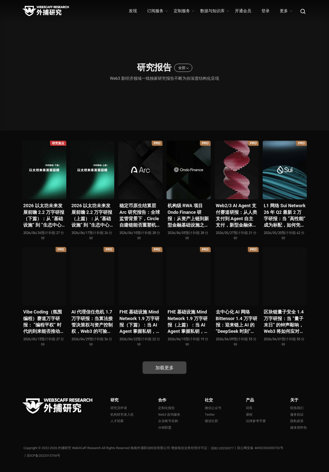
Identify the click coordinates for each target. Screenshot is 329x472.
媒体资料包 (298, 427)
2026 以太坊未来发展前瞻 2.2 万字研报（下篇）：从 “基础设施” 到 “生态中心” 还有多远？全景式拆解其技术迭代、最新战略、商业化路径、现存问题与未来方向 (44, 215)
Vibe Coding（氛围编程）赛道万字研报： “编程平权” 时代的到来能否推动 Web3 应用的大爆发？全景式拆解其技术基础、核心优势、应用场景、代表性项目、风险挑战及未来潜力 (44, 321)
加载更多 (164, 367)
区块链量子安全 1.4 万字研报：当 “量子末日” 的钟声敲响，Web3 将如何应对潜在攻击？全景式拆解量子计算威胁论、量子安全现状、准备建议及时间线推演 (284, 321)
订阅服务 (157, 10)
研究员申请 (118, 408)
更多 (286, 10)
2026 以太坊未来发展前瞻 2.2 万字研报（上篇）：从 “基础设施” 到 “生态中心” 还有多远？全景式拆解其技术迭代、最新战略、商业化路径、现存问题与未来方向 (92, 215)
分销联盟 (164, 427)
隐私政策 (296, 421)
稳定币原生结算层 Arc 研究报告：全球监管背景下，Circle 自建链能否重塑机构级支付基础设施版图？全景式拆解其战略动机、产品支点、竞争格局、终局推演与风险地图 (140, 215)
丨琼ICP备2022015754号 (41, 456)
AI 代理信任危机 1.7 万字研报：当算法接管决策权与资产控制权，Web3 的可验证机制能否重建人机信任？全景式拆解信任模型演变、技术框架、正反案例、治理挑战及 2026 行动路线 (92, 321)
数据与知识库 (214, 10)
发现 (133, 10)
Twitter (210, 414)
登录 (265, 10)
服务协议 (296, 414)
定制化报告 (166, 408)
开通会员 (243, 10)
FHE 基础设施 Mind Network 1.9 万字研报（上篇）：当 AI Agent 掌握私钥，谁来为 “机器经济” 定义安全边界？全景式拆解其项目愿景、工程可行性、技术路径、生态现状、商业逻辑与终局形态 (188, 321)
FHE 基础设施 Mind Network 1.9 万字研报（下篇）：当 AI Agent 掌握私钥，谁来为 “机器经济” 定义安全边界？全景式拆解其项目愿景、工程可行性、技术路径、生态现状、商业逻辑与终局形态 (140, 321)
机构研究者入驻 (122, 414)
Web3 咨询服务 (169, 414)
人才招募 (117, 421)
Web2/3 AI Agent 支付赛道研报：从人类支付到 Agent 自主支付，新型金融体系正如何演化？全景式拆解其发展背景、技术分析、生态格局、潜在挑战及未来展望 (236, 215)
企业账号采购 (168, 421)
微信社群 (211, 421)
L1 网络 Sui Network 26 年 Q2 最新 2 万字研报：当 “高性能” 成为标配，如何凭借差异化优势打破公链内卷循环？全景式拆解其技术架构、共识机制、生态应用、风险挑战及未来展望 (285, 215)
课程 (249, 414)
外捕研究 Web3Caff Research (79, 448)
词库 (249, 408)
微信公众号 (213, 408)
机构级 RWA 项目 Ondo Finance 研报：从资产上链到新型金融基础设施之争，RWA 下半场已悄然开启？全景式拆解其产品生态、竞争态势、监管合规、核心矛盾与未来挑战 (188, 215)
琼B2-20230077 (222, 448)
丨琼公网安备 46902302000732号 (259, 448)
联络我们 (296, 408)
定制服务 (184, 10)
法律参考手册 (256, 421)
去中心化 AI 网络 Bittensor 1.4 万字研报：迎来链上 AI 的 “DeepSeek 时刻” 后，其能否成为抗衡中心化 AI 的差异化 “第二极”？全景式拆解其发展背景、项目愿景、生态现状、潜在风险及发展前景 (236, 321)
